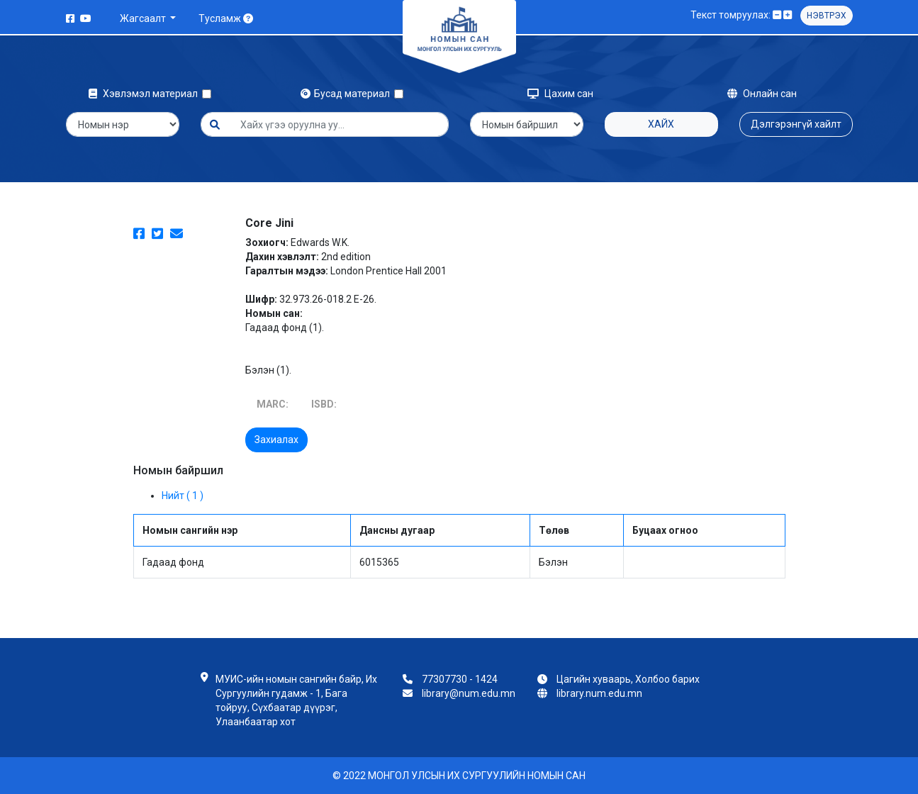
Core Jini (269, 223)
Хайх (661, 124)
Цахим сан (560, 93)
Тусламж (225, 18)
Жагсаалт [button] (144, 18)
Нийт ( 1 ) (182, 495)
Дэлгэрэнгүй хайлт (796, 124)
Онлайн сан (762, 93)
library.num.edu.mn (599, 693)
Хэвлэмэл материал (145, 93)
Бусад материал (347, 93)
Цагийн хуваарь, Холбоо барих (628, 679)
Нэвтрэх (826, 16)
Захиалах (276, 439)
